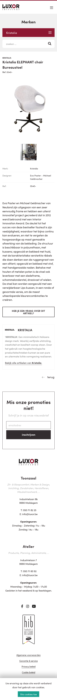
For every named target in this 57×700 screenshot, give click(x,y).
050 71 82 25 (29, 510)
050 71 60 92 (29, 571)
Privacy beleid (29, 666)
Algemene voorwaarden (28, 655)
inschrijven (28, 434)
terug (50, 377)
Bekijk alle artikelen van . (23, 362)
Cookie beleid (28, 672)
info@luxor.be (30, 514)
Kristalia (29, 33)
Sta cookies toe (28, 694)
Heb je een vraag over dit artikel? (28, 312)
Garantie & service (28, 661)
